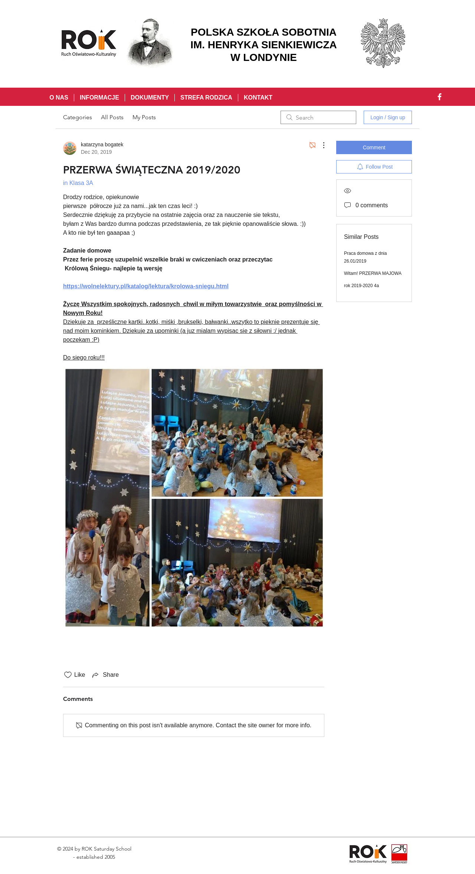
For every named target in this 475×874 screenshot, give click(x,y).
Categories (77, 117)
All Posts (112, 117)
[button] (99, 97)
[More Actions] (319, 145)
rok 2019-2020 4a (361, 285)
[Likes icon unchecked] (68, 674)
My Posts (144, 117)
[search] (318, 117)
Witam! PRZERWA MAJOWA (373, 273)
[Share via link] (105, 674)
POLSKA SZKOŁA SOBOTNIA (264, 32)
